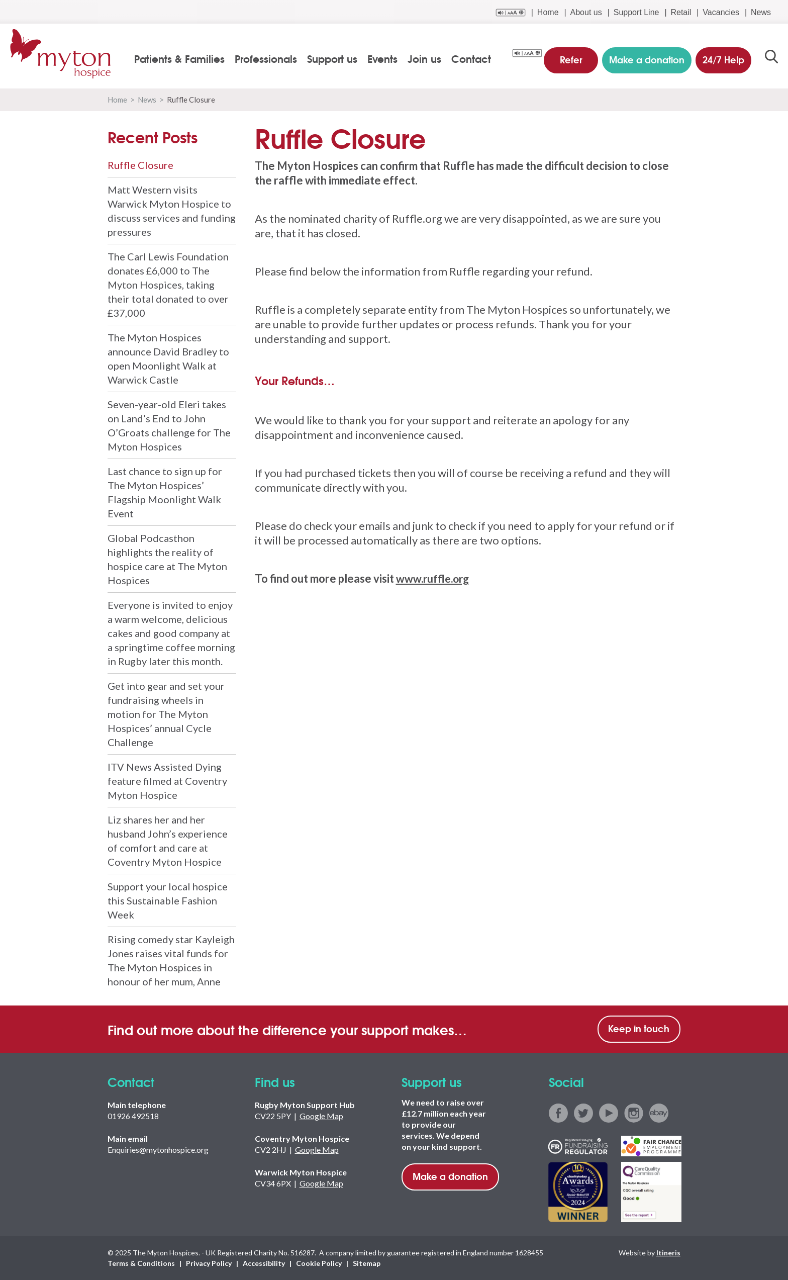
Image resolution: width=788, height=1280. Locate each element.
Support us (333, 58)
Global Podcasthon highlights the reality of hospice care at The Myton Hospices (167, 559)
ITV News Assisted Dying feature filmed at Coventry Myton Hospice (167, 781)
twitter (583, 1113)
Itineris (668, 1252)
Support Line (636, 12)
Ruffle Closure (140, 165)
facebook (558, 1113)
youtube (608, 1113)
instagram (633, 1113)
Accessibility (264, 1263)
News (761, 12)
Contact (472, 58)
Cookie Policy (319, 1263)
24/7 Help (722, 57)
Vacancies (721, 12)
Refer (571, 57)
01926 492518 (133, 1116)
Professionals (267, 58)
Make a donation (450, 1176)
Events (383, 58)
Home (548, 12)
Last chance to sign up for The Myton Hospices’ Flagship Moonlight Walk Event (165, 492)
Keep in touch (638, 1028)
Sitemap (366, 1263)
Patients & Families (180, 58)
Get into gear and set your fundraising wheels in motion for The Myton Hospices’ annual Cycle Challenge (166, 714)
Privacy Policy (209, 1263)
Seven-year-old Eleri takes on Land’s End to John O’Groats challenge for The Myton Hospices (169, 425)
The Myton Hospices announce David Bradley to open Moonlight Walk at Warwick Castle (168, 358)
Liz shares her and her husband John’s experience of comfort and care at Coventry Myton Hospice (168, 840)
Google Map (321, 1116)
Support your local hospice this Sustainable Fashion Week (168, 900)
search (771, 59)
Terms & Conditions (141, 1263)
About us (586, 12)
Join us (425, 58)
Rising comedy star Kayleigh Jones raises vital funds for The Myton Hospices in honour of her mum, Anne (171, 960)
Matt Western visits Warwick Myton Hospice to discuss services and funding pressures (172, 211)
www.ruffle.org (434, 578)
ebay (658, 1113)
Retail (680, 12)
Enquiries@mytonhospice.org (158, 1149)
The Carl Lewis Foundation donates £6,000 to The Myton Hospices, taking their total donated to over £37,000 (168, 284)
